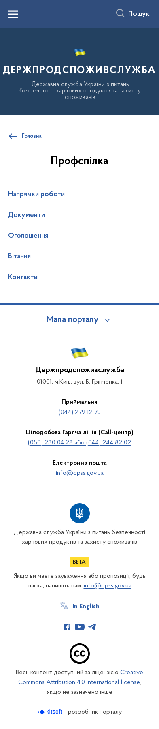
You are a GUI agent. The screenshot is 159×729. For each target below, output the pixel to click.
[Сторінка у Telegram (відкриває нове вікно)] (92, 627)
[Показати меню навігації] (13, 14)
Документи (26, 215)
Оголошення (28, 236)
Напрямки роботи (36, 194)
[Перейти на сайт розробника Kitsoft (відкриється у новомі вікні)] (51, 712)
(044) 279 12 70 (80, 412)
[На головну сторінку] (79, 71)
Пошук (139, 14)
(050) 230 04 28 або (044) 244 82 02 (79, 443)
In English (86, 606)
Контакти (23, 277)
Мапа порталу (73, 319)
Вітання (19, 256)
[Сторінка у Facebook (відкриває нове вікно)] (67, 627)
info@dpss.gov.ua (80, 473)
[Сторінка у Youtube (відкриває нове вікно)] (80, 627)
